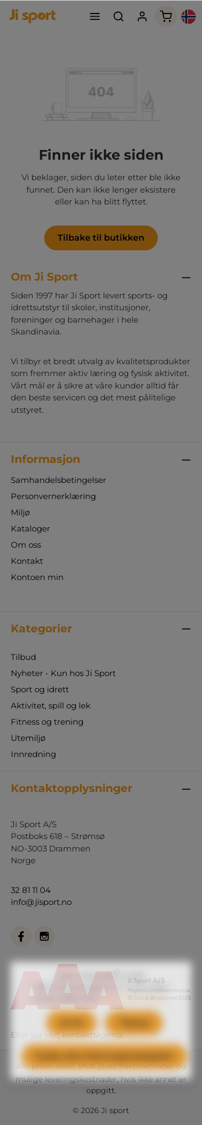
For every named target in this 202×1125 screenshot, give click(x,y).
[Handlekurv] (166, 16)
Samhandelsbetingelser (58, 480)
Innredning (33, 754)
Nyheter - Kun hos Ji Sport (63, 673)
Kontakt (27, 561)
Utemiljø (28, 738)
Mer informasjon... (135, 1021)
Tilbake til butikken (101, 238)
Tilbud (23, 657)
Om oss (26, 545)
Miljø (20, 512)
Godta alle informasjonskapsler (104, 1079)
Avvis (71, 1045)
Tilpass (134, 1045)
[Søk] (118, 16)
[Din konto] (142, 16)
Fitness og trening (47, 722)
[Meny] (95, 16)
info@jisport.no (41, 902)
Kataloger (30, 528)
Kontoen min (37, 577)
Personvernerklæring (53, 496)
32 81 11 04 (31, 890)
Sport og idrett (40, 689)
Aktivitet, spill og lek (50, 705)
